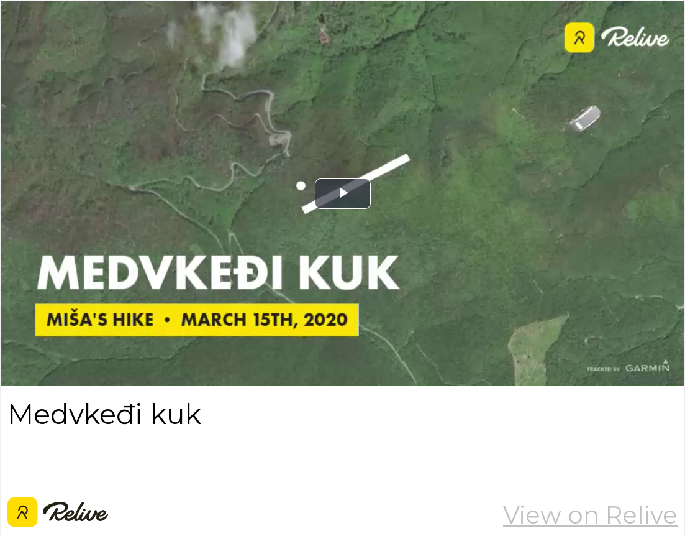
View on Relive (590, 515)
